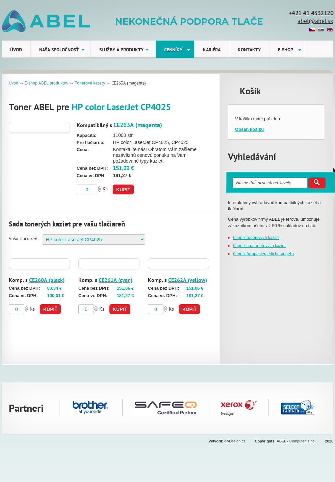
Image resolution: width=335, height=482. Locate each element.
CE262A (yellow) (187, 281)
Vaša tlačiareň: (23, 239)
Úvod (16, 50)
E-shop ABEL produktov (46, 83)
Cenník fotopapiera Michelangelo (263, 254)
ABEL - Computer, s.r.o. (296, 441)
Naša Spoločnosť (59, 50)
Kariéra (212, 50)
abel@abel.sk (315, 21)
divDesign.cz (234, 441)
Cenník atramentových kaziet (259, 246)
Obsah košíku (249, 129)
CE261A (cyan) (115, 281)
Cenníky (173, 50)
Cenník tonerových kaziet (256, 238)
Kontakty (249, 50)
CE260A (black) (47, 281)
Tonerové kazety (90, 83)
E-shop (285, 50)
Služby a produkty (121, 50)
